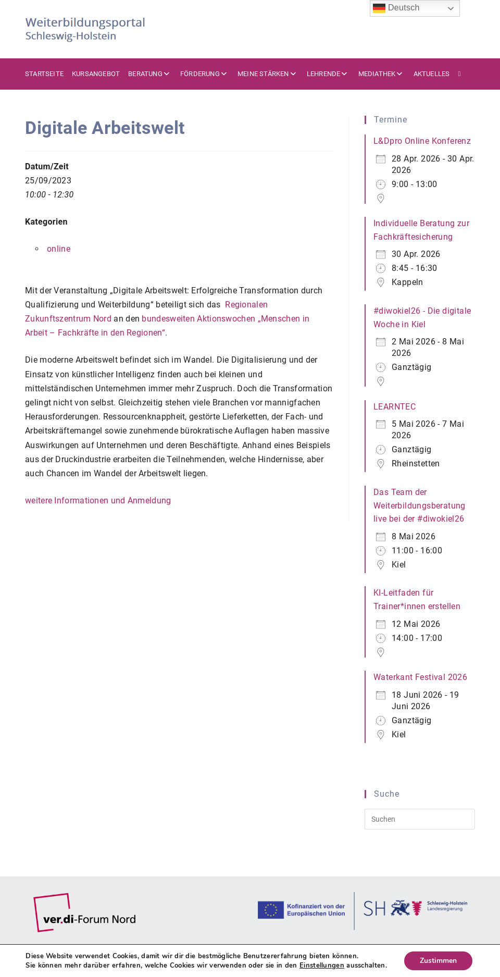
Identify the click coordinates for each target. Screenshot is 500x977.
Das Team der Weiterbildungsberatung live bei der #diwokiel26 (419, 505)
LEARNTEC (394, 407)
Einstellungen (321, 965)
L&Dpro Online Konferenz (422, 141)
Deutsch (396, 8)
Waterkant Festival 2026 (420, 677)
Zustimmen (438, 961)
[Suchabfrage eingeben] (420, 819)
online (58, 249)
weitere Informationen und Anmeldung (98, 500)
